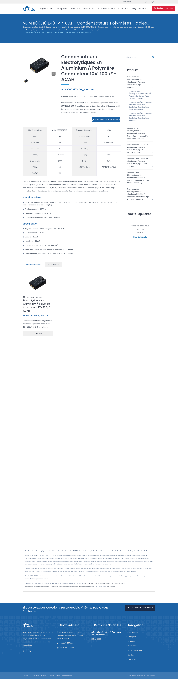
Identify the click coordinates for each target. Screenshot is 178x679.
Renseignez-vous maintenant (106, 120)
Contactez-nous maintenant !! (140, 608)
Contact (123, 8)
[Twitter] (26, 651)
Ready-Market (150, 676)
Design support (138, 8)
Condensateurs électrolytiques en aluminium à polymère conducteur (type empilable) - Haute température (141, 105)
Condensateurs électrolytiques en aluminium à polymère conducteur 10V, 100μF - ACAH (37, 303)
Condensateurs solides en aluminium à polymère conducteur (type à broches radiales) (137, 148)
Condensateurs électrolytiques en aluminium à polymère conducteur (104, 583)
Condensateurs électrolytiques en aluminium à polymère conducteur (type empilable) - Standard (57, 32)
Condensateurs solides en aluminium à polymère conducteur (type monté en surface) (138, 162)
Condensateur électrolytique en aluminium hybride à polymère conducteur (47, 586)
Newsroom (88, 8)
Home (28, 30)
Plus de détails (140, 237)
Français (151, 2)
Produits (75, 8)
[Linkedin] (30, 651)
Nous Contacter (111, 586)
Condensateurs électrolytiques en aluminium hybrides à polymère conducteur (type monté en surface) (138, 177)
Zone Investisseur (106, 8)
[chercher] (121, 2)
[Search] (133, 2)
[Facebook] (23, 651)
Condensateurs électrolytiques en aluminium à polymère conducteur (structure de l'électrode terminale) (137, 133)
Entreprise (62, 8)
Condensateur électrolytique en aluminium (82, 586)
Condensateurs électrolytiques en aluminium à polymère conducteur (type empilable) (72, 30)
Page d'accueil (46, 8)
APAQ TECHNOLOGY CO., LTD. (47, 675)
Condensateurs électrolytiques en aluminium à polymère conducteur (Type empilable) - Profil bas (141, 116)
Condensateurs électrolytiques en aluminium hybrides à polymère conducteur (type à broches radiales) (138, 194)
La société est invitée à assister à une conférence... (106, 633)
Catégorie (36, 30)
